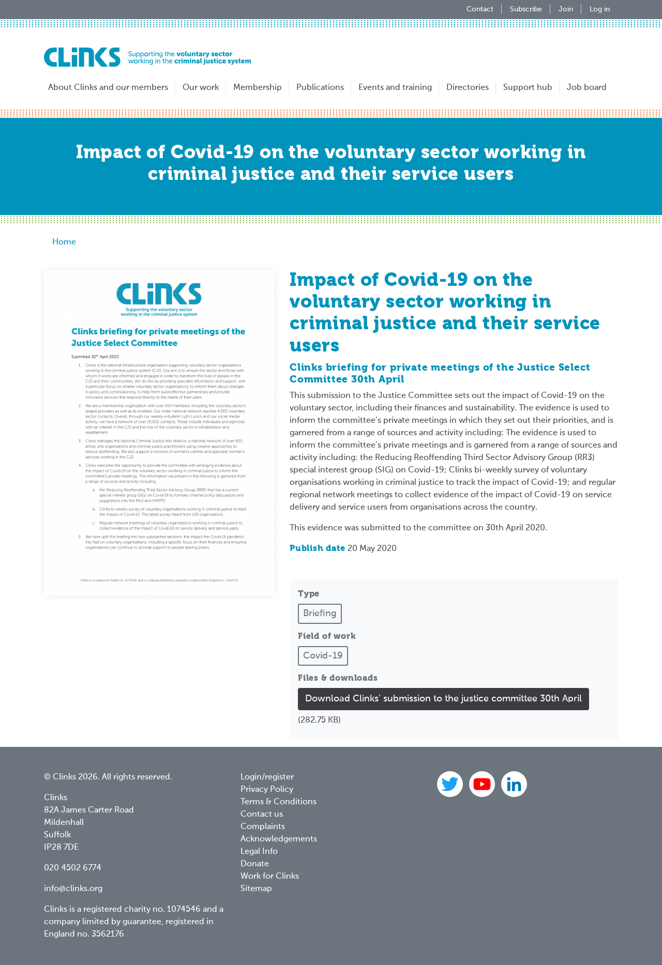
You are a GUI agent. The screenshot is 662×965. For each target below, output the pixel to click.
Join (566, 9)
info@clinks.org (73, 889)
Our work (201, 88)
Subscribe (526, 9)
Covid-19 (323, 656)
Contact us (261, 814)
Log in (600, 9)
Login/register (267, 777)
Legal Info (259, 852)
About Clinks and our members (108, 88)
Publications (320, 88)
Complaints (262, 827)
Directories (467, 88)
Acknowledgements (278, 839)
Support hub (527, 88)
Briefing (320, 613)
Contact (480, 9)
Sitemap (256, 889)
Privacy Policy (266, 790)
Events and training (395, 88)
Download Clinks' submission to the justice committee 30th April (443, 698)
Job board (587, 88)
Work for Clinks (269, 876)
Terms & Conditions (278, 802)
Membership (257, 88)
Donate (254, 864)
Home (64, 242)
